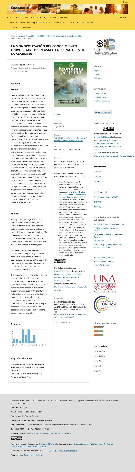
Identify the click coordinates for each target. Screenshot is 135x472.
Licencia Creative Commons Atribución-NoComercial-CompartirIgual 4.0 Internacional (72, 194)
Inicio (9, 17)
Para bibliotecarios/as (102, 101)
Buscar (122, 17)
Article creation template (104, 261)
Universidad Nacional (62, 271)
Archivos (21, 36)
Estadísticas (14, 27)
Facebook (97, 171)
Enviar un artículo (102, 112)
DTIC (55, 451)
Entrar (18, 17)
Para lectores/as (100, 93)
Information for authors (104, 257)
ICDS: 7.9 (97, 207)
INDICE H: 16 (99, 202)
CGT (49, 451)
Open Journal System (33, 455)
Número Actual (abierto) (35, 17)
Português (98, 78)
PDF (59, 114)
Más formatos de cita (64, 322)
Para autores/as (100, 97)
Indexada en (59, 22)
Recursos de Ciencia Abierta (81, 22)
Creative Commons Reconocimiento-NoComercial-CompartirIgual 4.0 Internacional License (68, 277)
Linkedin (97, 176)
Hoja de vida (99, 240)
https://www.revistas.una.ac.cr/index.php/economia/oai (48, 433)
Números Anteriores (58, 17)
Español (97, 74)
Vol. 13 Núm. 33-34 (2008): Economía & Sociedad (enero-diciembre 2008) (55, 36)
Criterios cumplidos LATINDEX (106, 197)
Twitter (97, 181)
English (97, 70)
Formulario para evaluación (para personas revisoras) (108, 245)
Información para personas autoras (109, 224)
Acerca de (27, 27)
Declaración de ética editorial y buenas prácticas (29, 22)
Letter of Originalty (102, 265)
